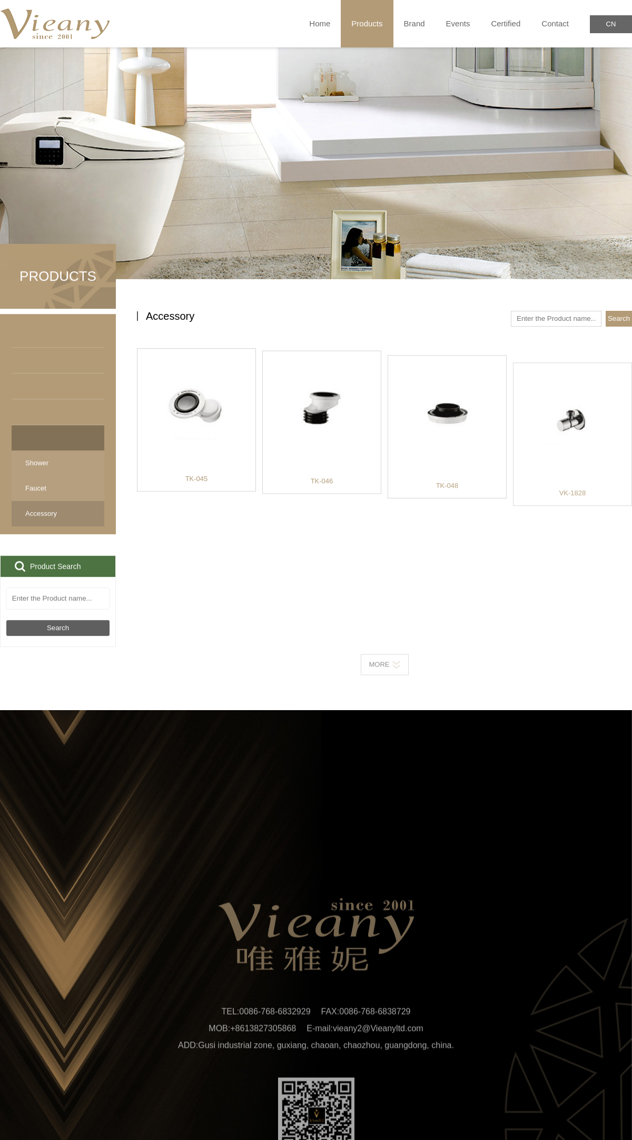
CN (611, 24)
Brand (414, 23)
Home (319, 23)
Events (458, 23)
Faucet (35, 501)
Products (367, 23)
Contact (555, 23)
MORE (384, 670)
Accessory (58, 526)
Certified (505, 23)
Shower (36, 475)
